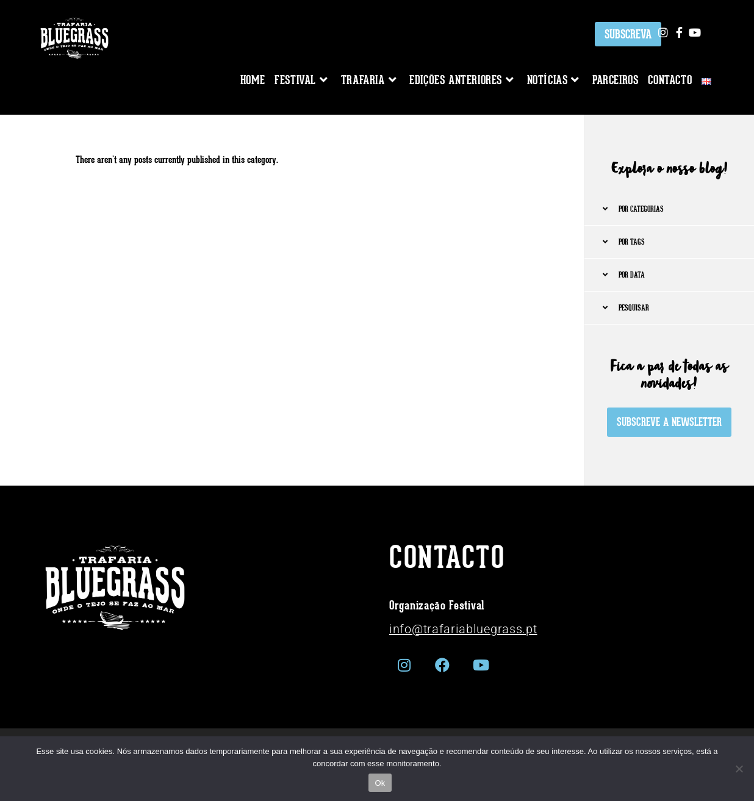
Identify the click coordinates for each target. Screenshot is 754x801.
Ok (380, 783)
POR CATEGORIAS (641, 209)
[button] (669, 209)
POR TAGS (632, 242)
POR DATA (632, 275)
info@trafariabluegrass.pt (463, 629)
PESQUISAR (634, 308)
